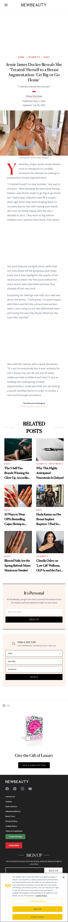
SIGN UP (34, 619)
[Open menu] (6, 5)
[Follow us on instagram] (22, 788)
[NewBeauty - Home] (34, 4)
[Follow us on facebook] (7, 788)
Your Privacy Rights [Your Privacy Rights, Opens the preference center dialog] (37, 901)
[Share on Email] (8, 705)
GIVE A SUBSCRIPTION (34, 765)
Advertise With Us (13, 811)
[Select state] (34, 653)
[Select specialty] (34, 661)
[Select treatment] (34, 669)
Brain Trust (10, 816)
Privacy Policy (11, 821)
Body (47, 57)
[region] (34, 897)
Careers (8, 801)
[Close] (64, 877)
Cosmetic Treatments (49, 464)
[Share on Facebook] (4, 705)
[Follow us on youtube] (30, 788)
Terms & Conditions (13, 831)
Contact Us (10, 796)
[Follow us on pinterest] (14, 788)
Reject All (37, 909)
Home (21, 57)
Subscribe (14, 845)
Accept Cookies (37, 917)
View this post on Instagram (34, 403)
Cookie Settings (15, 836)
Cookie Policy (11, 826)
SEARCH (34, 677)
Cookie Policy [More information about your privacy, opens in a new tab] (41, 896)
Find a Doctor (11, 806)
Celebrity (34, 57)
